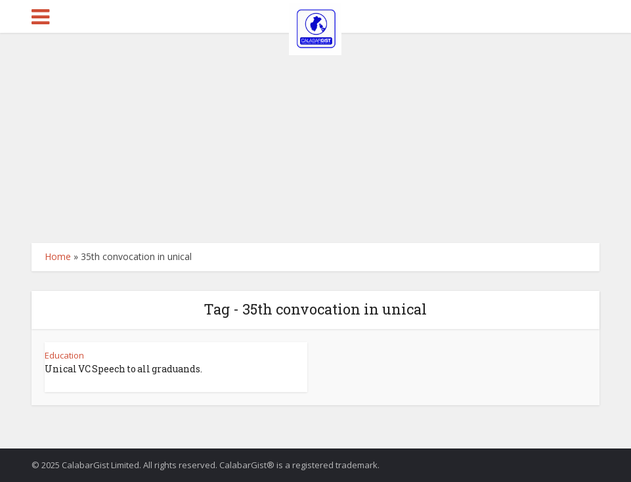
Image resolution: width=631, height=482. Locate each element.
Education (64, 355)
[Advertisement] (315, 131)
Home (58, 256)
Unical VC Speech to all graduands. (123, 368)
